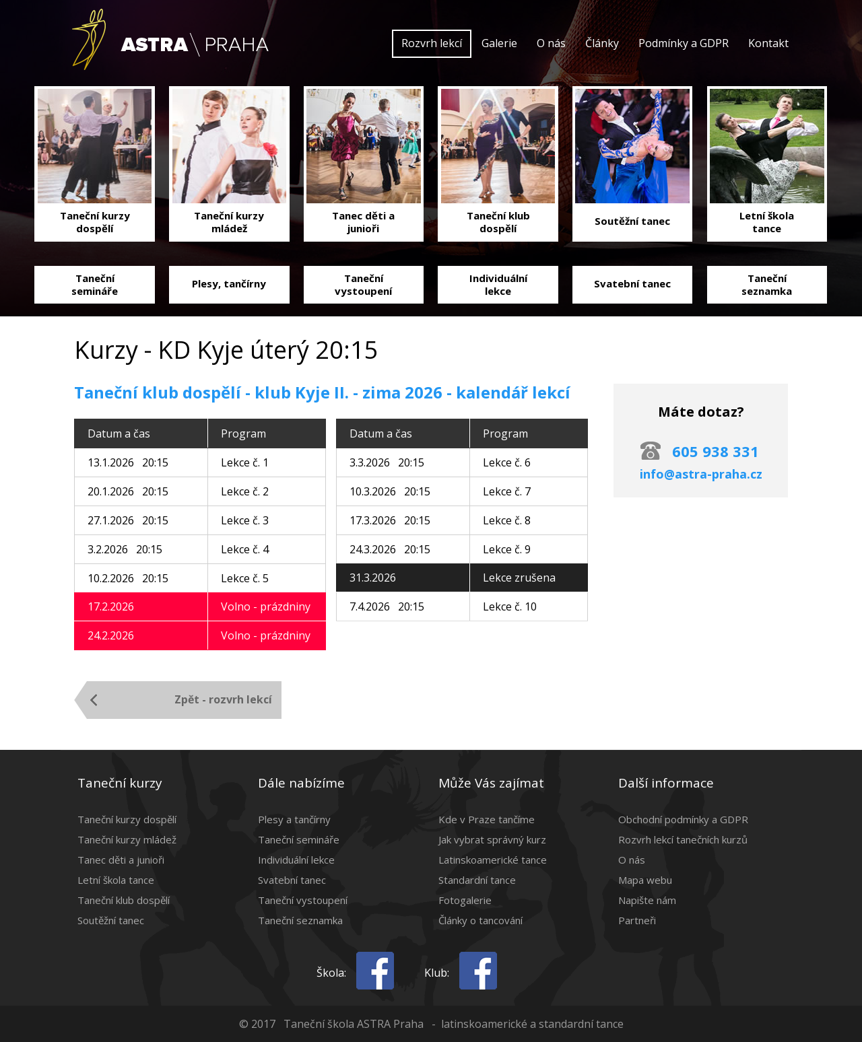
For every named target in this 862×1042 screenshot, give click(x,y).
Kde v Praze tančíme (486, 819)
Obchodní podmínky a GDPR (683, 819)
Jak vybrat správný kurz (492, 839)
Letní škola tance (115, 880)
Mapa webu (645, 880)
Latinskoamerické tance (492, 859)
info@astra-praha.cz (701, 474)
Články (602, 43)
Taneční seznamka (300, 920)
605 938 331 (715, 451)
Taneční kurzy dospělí (126, 819)
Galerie (499, 43)
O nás (551, 43)
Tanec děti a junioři (120, 859)
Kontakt (768, 43)
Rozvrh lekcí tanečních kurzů (683, 839)
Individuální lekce (296, 859)
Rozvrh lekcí (431, 43)
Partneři (637, 920)
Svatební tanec (292, 880)
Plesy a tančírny (294, 819)
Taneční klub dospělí (123, 900)
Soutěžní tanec (110, 920)
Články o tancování (480, 920)
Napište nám (647, 900)
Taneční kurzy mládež (126, 839)
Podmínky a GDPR (683, 43)
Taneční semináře (298, 839)
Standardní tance (477, 880)
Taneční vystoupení (302, 900)
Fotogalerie (465, 900)
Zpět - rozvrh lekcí (223, 699)
